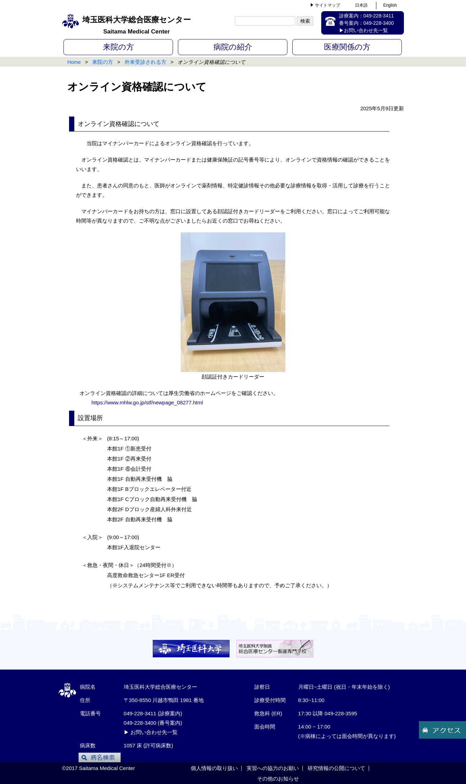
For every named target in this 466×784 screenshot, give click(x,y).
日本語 (361, 5)
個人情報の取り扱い (214, 768)
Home (74, 62)
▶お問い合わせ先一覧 (363, 30)
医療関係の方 (347, 47)
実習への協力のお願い (273, 768)
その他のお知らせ (278, 779)
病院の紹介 (232, 47)
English (390, 5)
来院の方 (118, 47)
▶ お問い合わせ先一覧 (151, 732)
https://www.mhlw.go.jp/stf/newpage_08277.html (146, 402)
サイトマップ (327, 5)
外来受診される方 (145, 62)
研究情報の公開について (336, 768)
